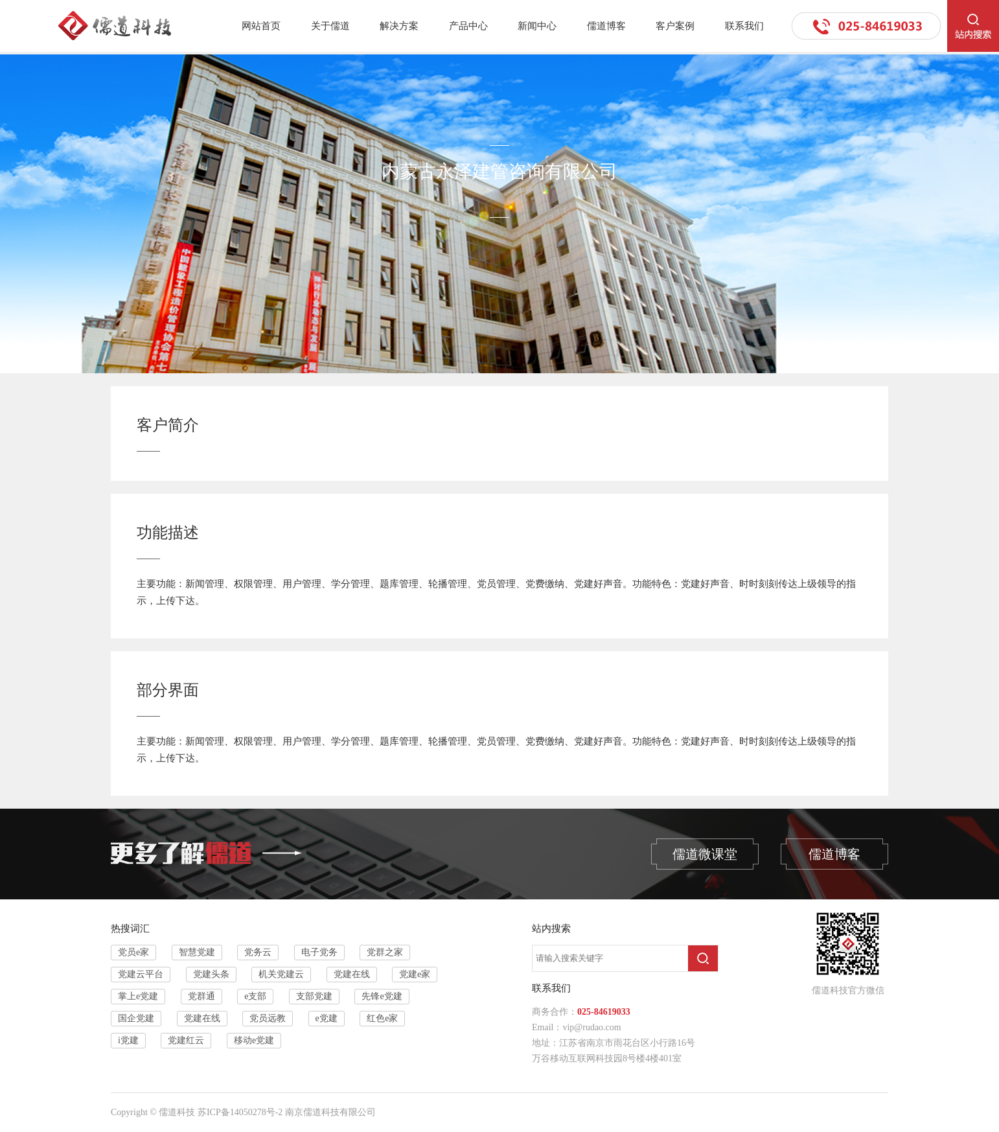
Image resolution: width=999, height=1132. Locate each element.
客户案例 (675, 26)
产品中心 (468, 26)
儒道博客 (606, 26)
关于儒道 (330, 26)
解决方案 (399, 26)
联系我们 (744, 26)
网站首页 (261, 26)
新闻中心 (537, 26)
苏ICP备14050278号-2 (240, 1112)
